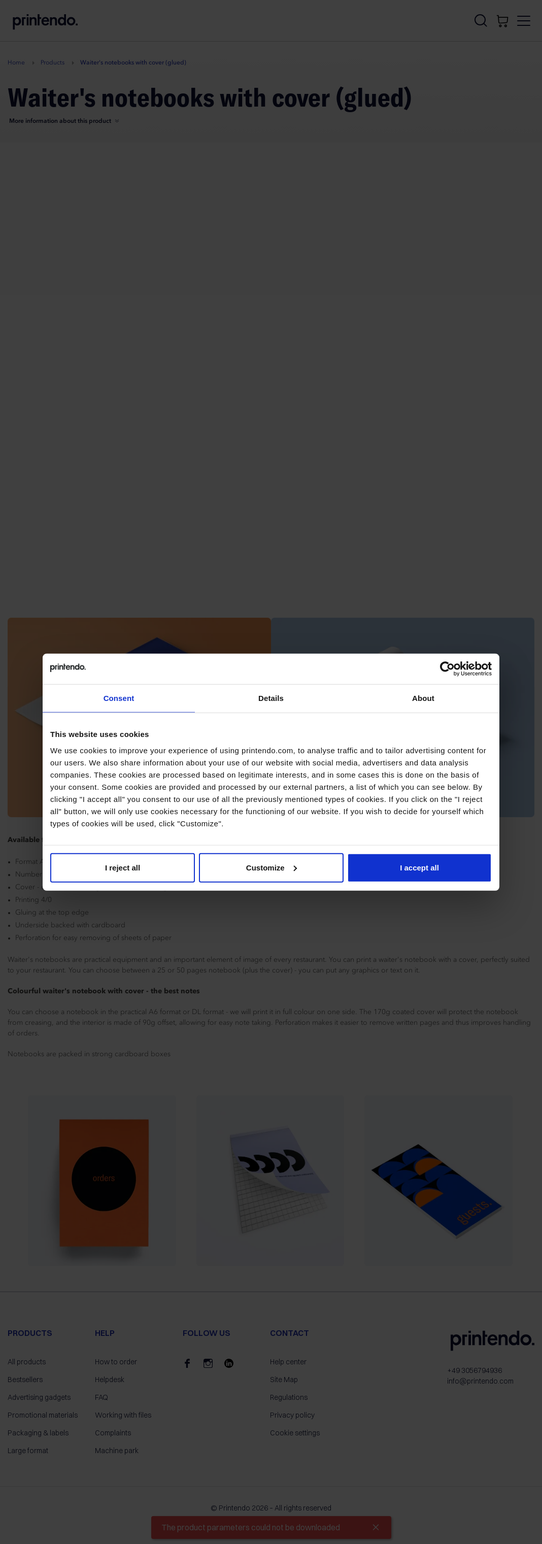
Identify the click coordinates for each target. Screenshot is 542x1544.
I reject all (122, 867)
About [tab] (423, 698)
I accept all (419, 867)
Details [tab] (271, 698)
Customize (271, 867)
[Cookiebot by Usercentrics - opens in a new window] (447, 669)
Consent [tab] (119, 698)
